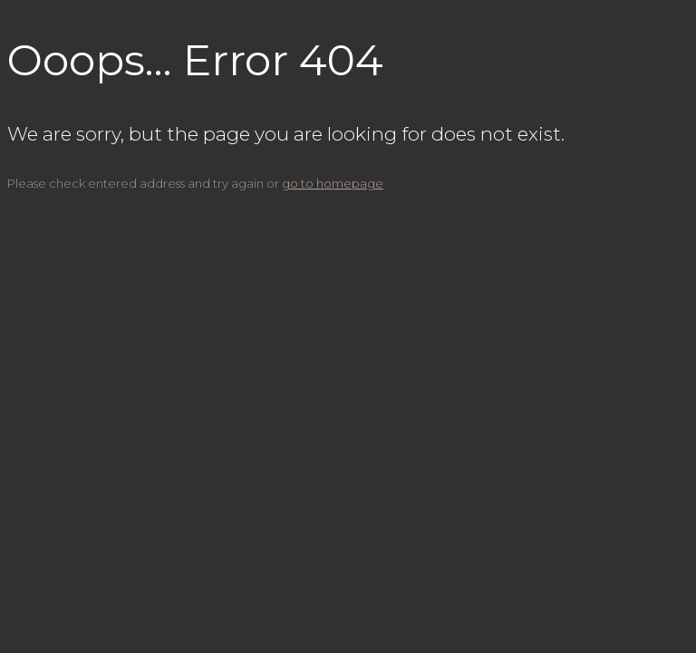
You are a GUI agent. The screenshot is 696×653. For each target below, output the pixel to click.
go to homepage (332, 183)
